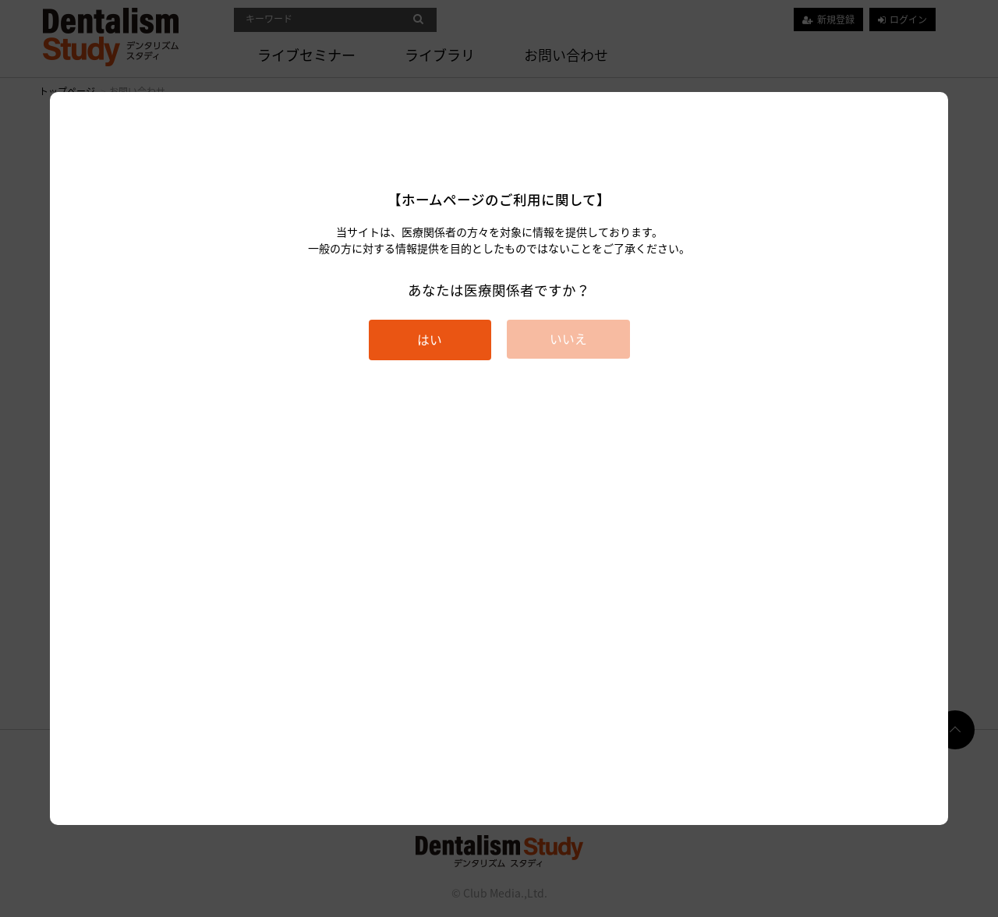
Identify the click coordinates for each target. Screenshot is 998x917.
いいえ (568, 339)
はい (429, 340)
